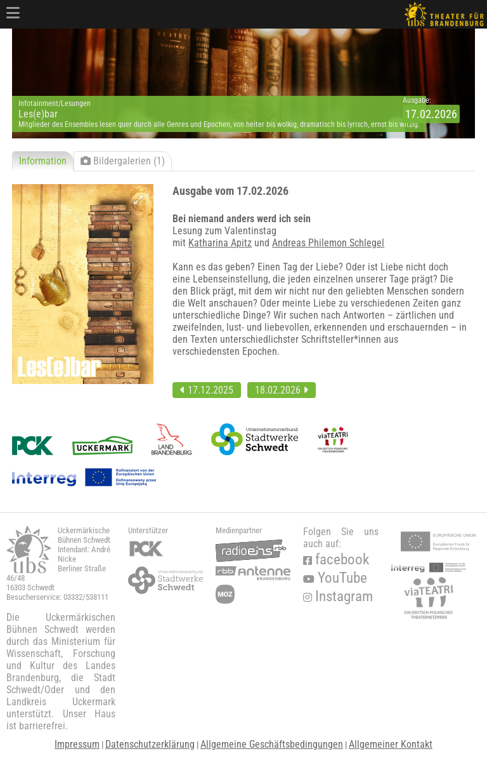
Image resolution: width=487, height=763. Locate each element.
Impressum (77, 744)
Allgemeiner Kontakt (390, 744)
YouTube (335, 578)
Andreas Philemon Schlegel (328, 243)
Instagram (338, 596)
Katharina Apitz (220, 243)
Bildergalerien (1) (123, 161)
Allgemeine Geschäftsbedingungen (271, 744)
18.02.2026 (281, 390)
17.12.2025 (206, 390)
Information (43, 161)
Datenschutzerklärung (150, 744)
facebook (336, 559)
